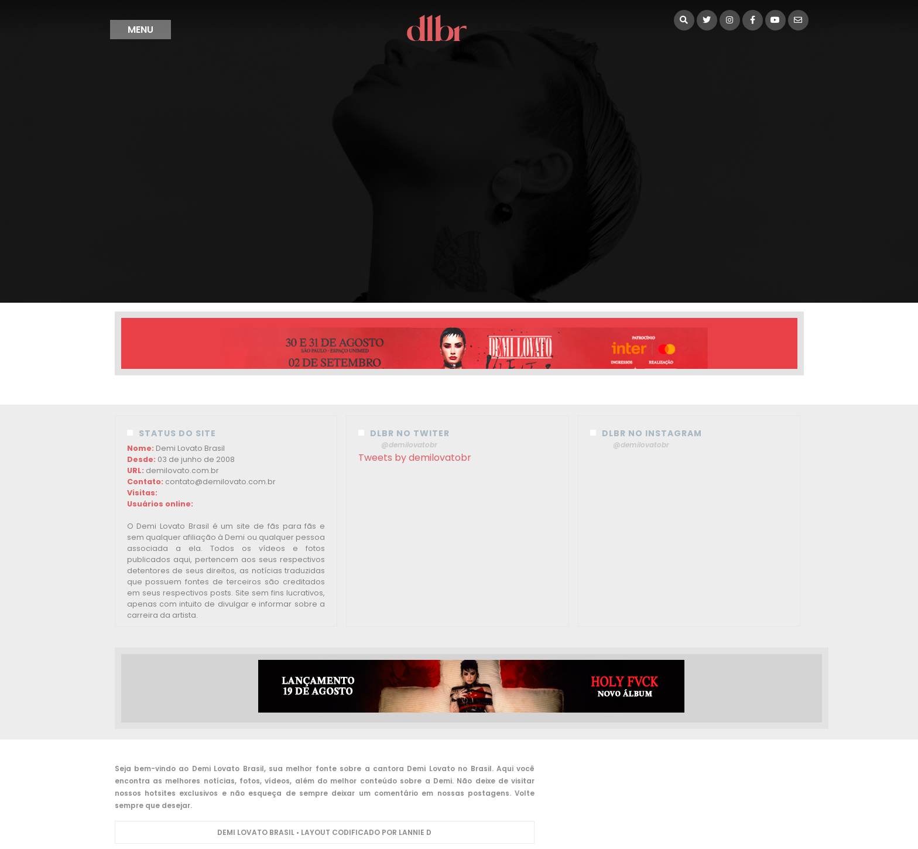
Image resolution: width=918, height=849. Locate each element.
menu (140, 29)
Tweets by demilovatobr (414, 457)
